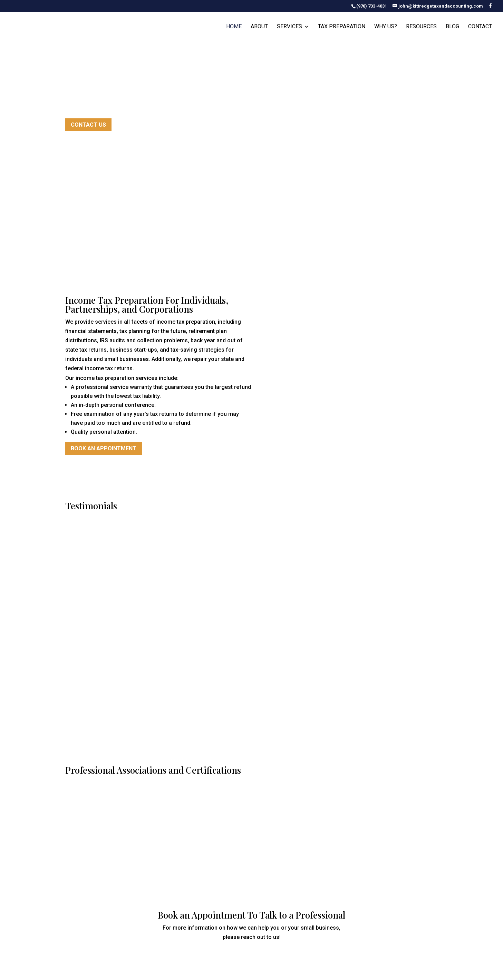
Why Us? (385, 27)
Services (289, 27)
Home (234, 27)
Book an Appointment (103, 448)
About (259, 27)
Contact (480, 27)
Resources (421, 27)
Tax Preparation (341, 27)
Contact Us (88, 124)
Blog (452, 27)
